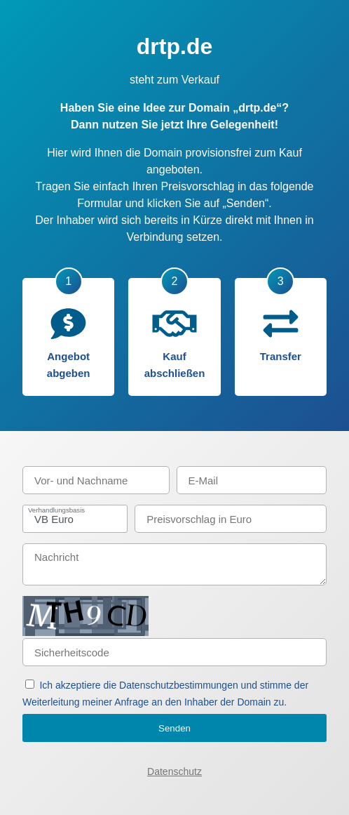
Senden (174, 728)
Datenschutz (174, 771)
